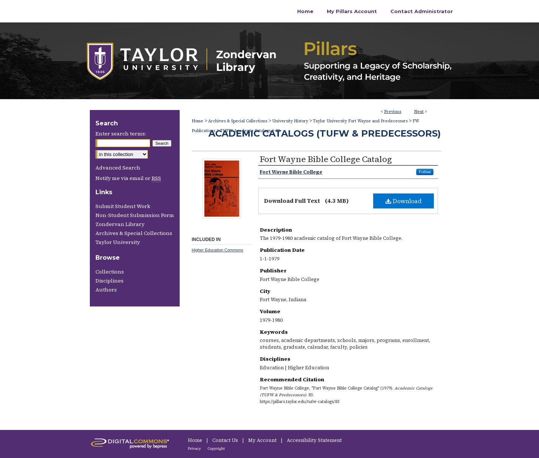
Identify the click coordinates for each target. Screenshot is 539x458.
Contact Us (225, 440)
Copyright (216, 448)
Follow (425, 172)
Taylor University (117, 242)
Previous (392, 111)
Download (403, 201)
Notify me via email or (128, 178)
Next (419, 111)
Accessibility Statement (314, 440)
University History (290, 121)
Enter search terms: (120, 133)
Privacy (195, 448)
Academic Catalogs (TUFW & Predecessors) (324, 133)
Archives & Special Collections (237, 121)
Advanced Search (117, 167)
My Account (263, 440)
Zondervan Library (119, 224)
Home (197, 121)
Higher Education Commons (217, 250)
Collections (109, 271)
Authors (106, 289)
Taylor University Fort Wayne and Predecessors (360, 121)
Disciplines (109, 280)
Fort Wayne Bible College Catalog (326, 159)
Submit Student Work (122, 206)
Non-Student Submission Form (134, 215)
